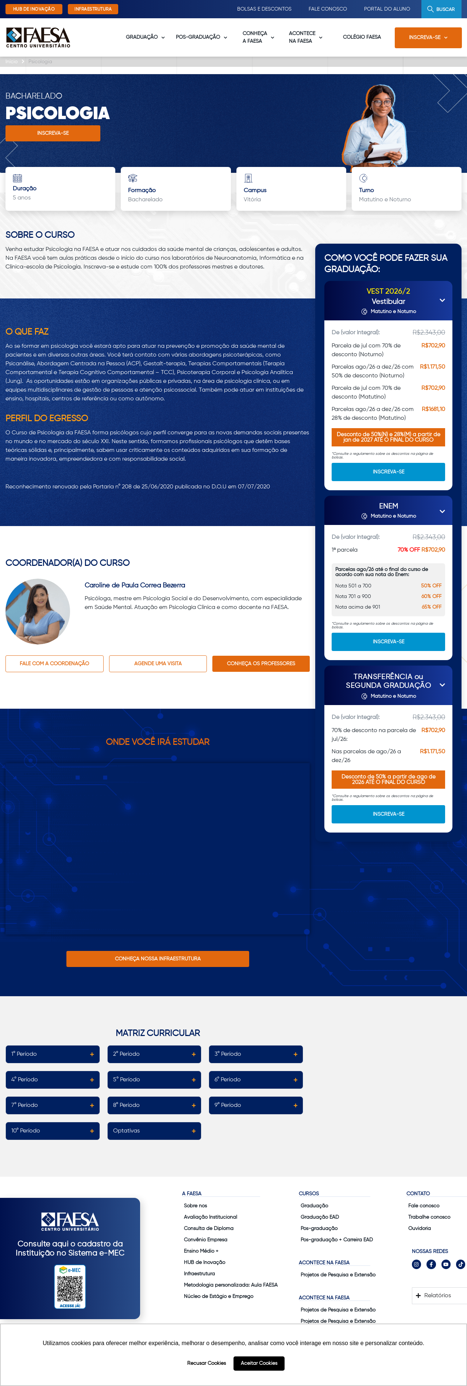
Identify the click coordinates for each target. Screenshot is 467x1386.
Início (11, 61)
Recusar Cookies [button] (206, 1363)
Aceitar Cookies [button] (259, 1363)
